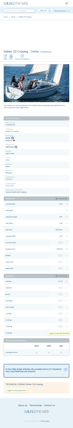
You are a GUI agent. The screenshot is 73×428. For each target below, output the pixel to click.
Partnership (36, 405)
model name (9, 129)
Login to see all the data (59, 333)
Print (11, 57)
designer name (10, 144)
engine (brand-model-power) (14, 190)
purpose (8, 157)
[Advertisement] (36, 35)
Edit (5, 57)
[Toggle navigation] (66, 3)
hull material (9, 170)
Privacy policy (44, 421)
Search (45, 10)
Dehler (13, 17)
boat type (8, 151)
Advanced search (61, 11)
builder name (9, 135)
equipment (9, 164)
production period (11, 183)
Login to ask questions (16, 390)
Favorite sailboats (22, 57)
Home (6, 17)
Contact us (49, 405)
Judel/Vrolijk (10, 147)
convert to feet (61, 198)
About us (22, 405)
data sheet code (10, 122)
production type (10, 177)
